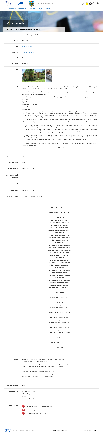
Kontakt (47, 9)
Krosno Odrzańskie (45, 3)
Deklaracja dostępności (90, 431)
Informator (12, 9)
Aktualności (22, 9)
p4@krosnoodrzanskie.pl (28, 46)
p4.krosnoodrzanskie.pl (28, 52)
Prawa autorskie (17, 430)
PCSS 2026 (24, 430)
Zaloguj (40, 9)
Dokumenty (31, 9)
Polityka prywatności (60, 431)
